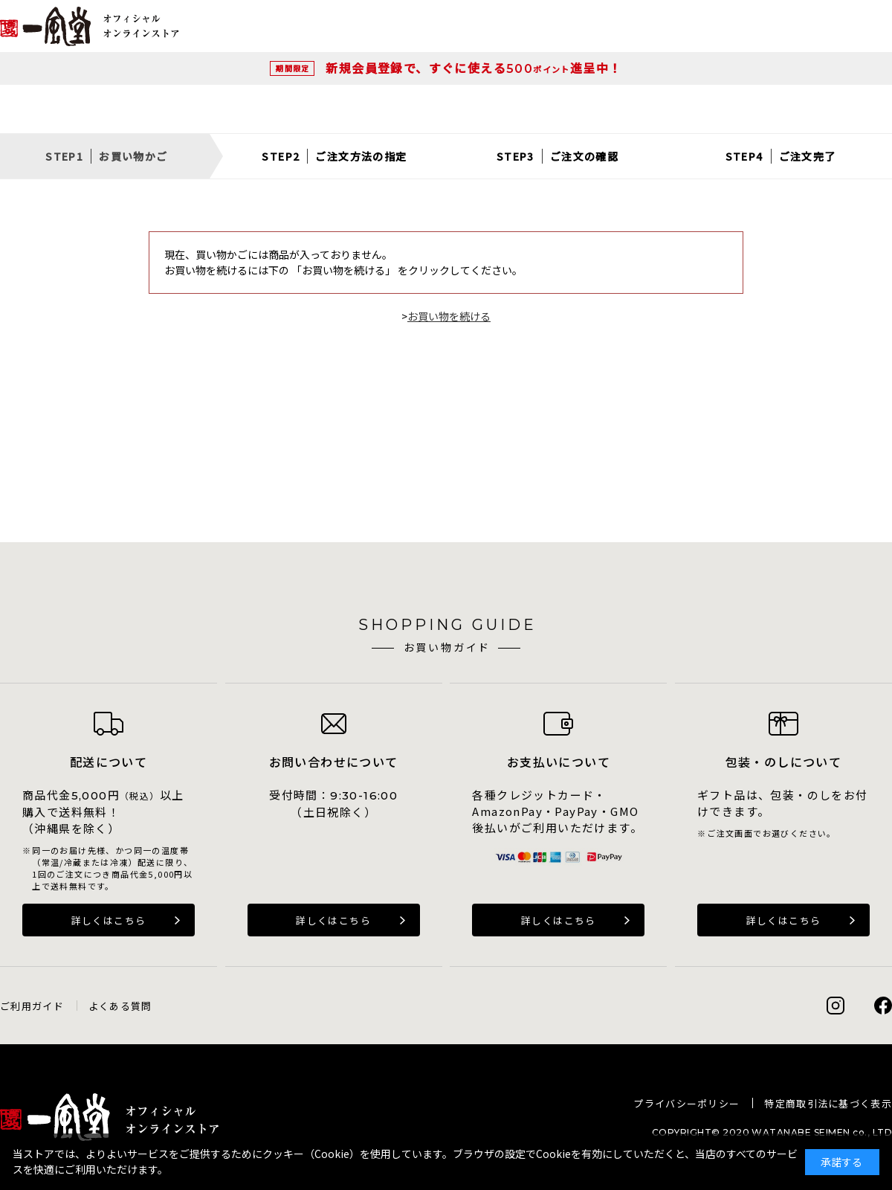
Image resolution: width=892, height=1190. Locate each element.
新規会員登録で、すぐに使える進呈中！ (473, 68)
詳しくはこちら (108, 920)
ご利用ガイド (32, 1006)
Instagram (835, 1005)
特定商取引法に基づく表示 (828, 1103)
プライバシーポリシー (686, 1103)
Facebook (883, 1005)
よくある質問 (120, 1006)
